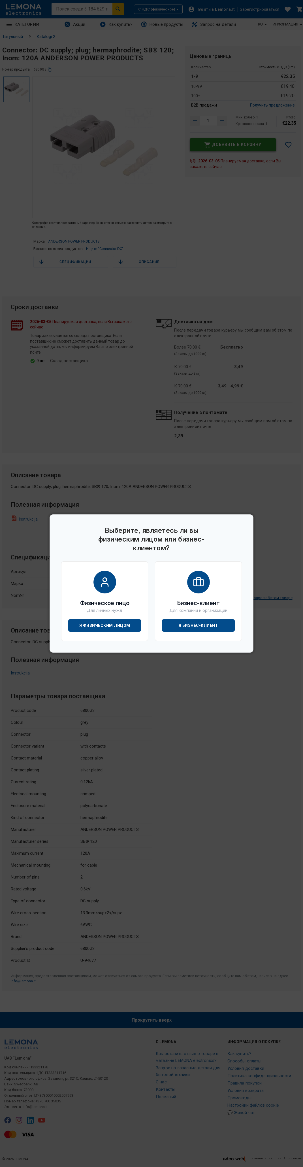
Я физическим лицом (104, 625)
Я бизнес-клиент (198, 625)
